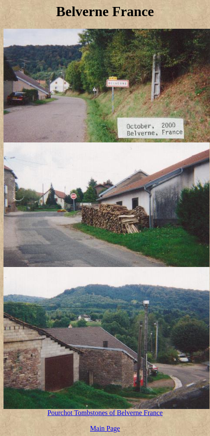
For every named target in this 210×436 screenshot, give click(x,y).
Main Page (105, 428)
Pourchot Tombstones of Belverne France (105, 412)
